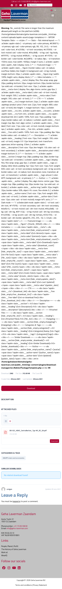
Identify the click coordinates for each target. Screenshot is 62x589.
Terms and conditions (23, 585)
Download (31, 388)
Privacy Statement (40, 585)
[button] (53, 15)
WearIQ (4, 555)
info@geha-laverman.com (41, 1)
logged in (16, 501)
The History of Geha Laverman (13, 549)
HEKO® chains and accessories (13, 458)
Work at (4, 552)
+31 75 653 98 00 (24, 1)
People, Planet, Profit (9, 546)
